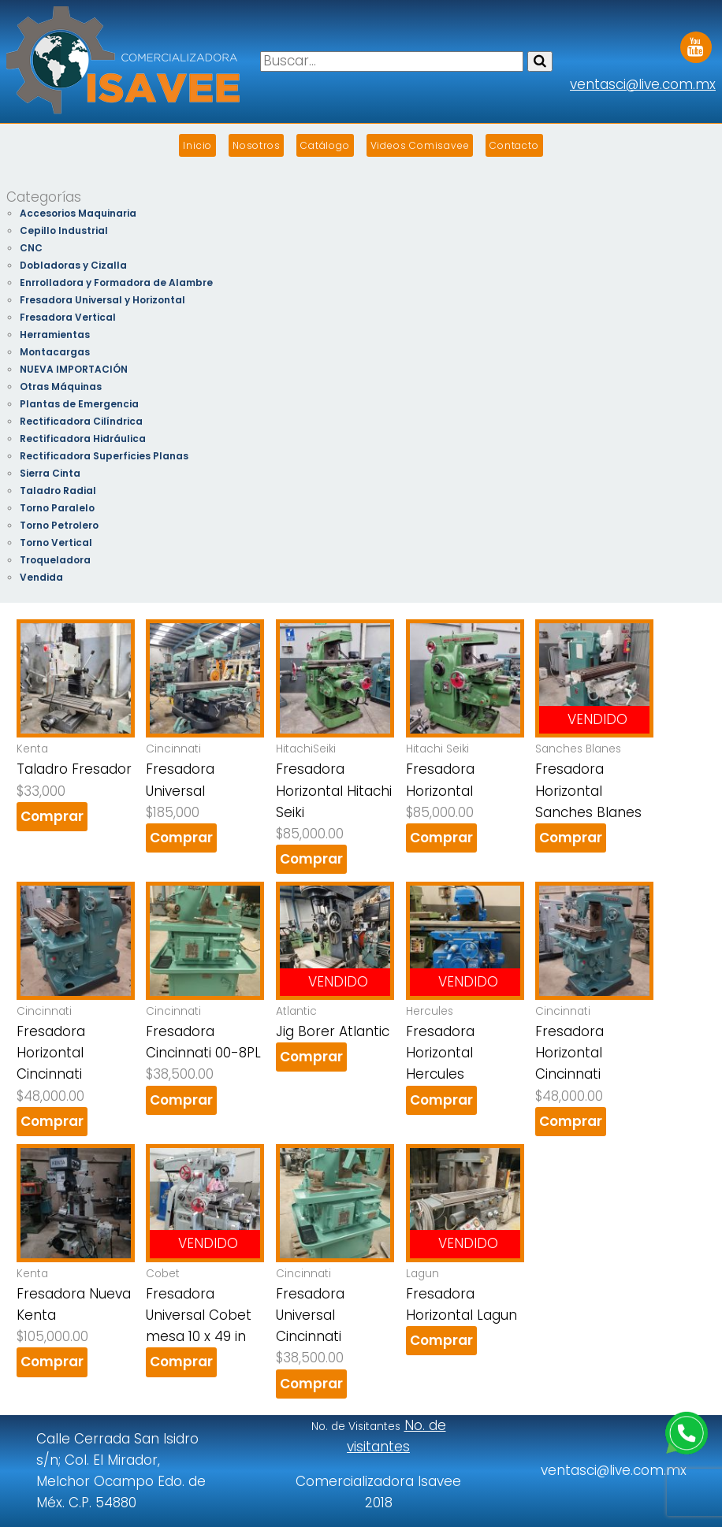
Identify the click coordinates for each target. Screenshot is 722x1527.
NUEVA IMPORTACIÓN (74, 369)
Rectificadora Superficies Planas (104, 456)
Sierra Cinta (50, 473)
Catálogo (324, 145)
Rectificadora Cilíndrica (81, 421)
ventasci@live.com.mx (643, 84)
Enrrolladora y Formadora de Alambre (116, 282)
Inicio (197, 145)
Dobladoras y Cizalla (73, 265)
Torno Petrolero (59, 525)
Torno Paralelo (57, 508)
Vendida (41, 577)
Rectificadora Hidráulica (83, 438)
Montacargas (55, 352)
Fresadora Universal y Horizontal (102, 300)
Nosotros (256, 145)
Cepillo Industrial (64, 230)
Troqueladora (55, 560)
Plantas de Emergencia (79, 404)
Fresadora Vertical (68, 317)
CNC (31, 247)
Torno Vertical (56, 542)
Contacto (513, 145)
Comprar (52, 816)
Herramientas (55, 334)
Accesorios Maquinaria (78, 213)
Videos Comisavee (420, 145)
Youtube (696, 41)
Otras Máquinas (61, 386)
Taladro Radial (58, 490)
